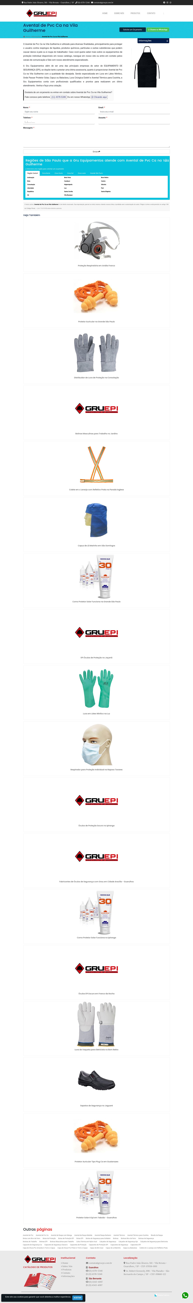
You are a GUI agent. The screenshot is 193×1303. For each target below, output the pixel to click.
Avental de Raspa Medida (83, 1235)
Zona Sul (70, 173)
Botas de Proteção (49, 1239)
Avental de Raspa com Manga (61, 1235)
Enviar (96, 152)
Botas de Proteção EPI (66, 1239)
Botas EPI (79, 1239)
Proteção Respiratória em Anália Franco (96, 266)
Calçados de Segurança (107, 1242)
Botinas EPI (43, 1242)
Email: (102, 108)
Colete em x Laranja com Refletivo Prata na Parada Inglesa (96, 490)
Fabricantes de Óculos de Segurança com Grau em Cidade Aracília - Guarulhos (96, 882)
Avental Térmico (119, 1235)
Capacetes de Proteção (78, 1245)
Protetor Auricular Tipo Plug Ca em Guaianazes (96, 1162)
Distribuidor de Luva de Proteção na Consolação (96, 378)
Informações (68, 1276)
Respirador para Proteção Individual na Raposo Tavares (97, 770)
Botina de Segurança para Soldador (98, 1239)
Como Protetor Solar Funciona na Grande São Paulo (97, 602)
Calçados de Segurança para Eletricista (154, 1242)
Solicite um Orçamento (132, 30)
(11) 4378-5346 (84, 2)
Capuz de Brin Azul (96, 1248)
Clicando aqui (99, 97)
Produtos (135, 13)
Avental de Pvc (28, 1235)
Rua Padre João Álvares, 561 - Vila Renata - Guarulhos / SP (49, 2)
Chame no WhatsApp (158, 30)
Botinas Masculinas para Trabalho (62, 1242)
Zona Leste (82, 173)
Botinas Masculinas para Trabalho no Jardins (96, 434)
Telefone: (27, 118)
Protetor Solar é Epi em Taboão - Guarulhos (96, 1218)
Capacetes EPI (136, 1245)
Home (105, 13)
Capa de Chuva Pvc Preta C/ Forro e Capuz (73, 1248)
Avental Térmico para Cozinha (137, 1235)
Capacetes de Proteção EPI (98, 1245)
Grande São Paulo (96, 173)
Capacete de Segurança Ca (32, 1245)
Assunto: (103, 118)
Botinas (115, 1239)
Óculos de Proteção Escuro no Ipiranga (96, 826)
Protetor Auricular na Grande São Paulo (96, 322)
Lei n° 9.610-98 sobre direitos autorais (49, 209)
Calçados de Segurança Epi (128, 1242)
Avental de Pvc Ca (42, 1235)
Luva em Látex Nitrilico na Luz (96, 714)
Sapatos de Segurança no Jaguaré (96, 1106)
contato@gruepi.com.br (103, 2)
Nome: (26, 108)
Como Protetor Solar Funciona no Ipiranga (96, 938)
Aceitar (77, 1298)
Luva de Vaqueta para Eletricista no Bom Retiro (96, 1050)
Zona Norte (46, 173)
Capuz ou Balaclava (130, 1248)
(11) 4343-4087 (96, 1282)
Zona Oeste (59, 173)
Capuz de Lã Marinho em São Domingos (96, 546)
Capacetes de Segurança (119, 1245)
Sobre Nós (119, 13)
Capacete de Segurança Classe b (56, 1245)
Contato (151, 13)
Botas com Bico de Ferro (31, 1239)
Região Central (32, 173)
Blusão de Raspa (157, 1235)
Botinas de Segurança (146, 1239)
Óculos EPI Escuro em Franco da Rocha (97, 994)
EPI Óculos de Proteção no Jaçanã (96, 658)
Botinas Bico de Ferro (128, 1239)
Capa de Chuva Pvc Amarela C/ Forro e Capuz (39, 1248)
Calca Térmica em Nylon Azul (86, 1242)
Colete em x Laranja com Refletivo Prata (153, 1248)
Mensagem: (28, 128)
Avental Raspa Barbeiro (103, 1235)
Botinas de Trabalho (30, 1242)
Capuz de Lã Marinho (113, 1248)
